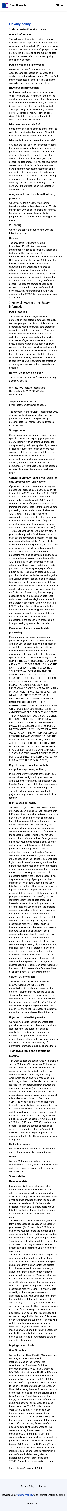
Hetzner (13, 238)
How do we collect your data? (24, 87)
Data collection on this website (26, 64)
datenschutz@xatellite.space (31, 405)
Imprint (42, 1486)
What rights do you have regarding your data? (32, 140)
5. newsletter (17, 1176)
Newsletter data (18, 1181)
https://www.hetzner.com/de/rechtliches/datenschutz (36, 256)
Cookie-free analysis (19, 1144)
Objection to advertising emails (27, 1017)
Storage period (17, 430)
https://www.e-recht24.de (30, 1468)
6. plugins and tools (21, 1345)
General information (20, 34)
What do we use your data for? (24, 124)
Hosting (13, 1156)
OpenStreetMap (18, 1350)
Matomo (14, 1055)
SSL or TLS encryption (22, 976)
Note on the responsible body (26, 372)
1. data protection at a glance (27, 29)
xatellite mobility (24, 1495)
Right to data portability (22, 802)
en (60, 5)
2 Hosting (15, 225)
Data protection (18, 311)
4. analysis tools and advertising (29, 1051)
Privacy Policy (28, 1486)
